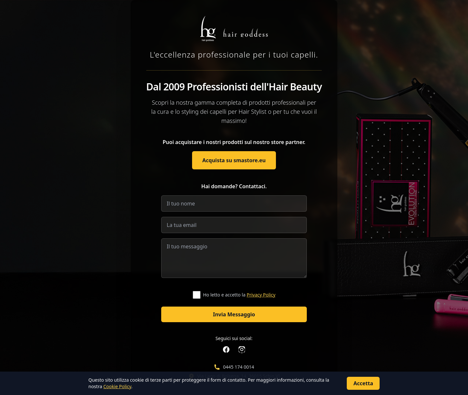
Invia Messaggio (234, 314)
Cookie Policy (117, 386)
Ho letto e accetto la (239, 295)
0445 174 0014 (238, 367)
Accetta (363, 383)
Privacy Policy (261, 295)
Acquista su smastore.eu (234, 160)
